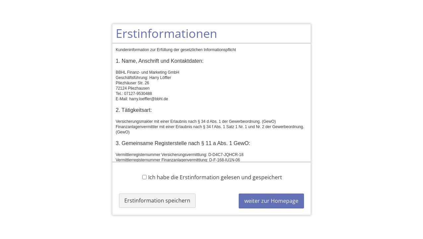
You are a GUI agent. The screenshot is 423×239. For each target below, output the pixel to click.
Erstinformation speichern (157, 200)
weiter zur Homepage (271, 200)
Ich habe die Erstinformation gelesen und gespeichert (212, 177)
